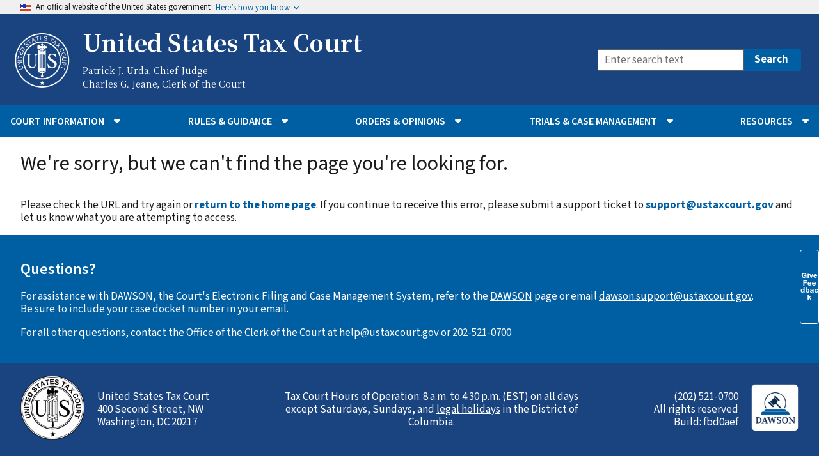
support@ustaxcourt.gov (710, 205)
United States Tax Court (222, 42)
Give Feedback (809, 286)
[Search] (671, 60)
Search (771, 59)
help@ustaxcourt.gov (389, 333)
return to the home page (255, 205)
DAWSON (511, 296)
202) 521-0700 (708, 396)
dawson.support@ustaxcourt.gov (675, 296)
